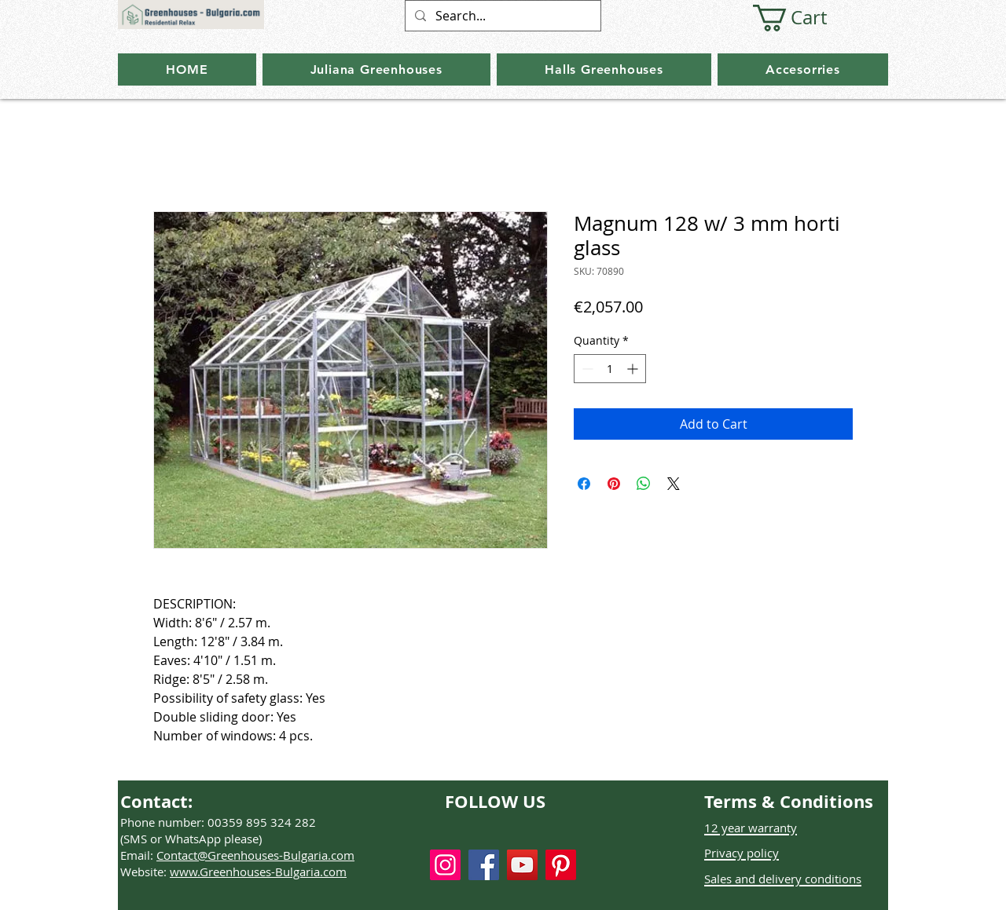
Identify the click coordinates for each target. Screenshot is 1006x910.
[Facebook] (483, 865)
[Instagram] (445, 865)
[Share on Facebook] (584, 483)
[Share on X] (673, 483)
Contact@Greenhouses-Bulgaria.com (255, 855)
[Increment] (634, 368)
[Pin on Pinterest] (613, 483)
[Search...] (501, 16)
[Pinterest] (560, 865)
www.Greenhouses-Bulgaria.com (258, 871)
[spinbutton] (610, 368)
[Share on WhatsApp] (643, 483)
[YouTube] (522, 865)
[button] (804, 18)
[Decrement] (586, 368)
